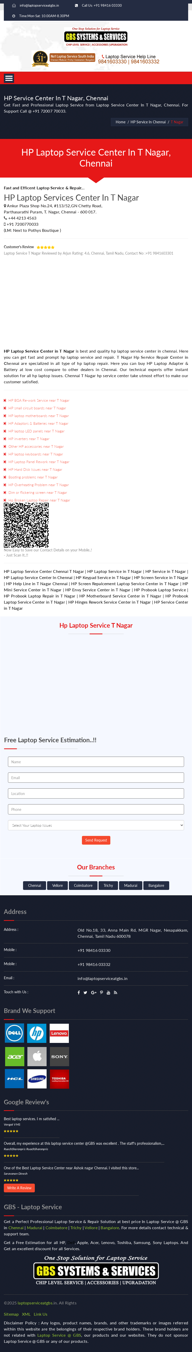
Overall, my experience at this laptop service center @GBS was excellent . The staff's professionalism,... (84, 1143)
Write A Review (19, 1188)
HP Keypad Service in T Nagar (103, 577)
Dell (71, 1242)
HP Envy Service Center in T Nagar (98, 589)
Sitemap (11, 1314)
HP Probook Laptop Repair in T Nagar (39, 595)
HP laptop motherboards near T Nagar (38, 415)
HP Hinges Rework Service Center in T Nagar (109, 601)
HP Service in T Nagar (165, 571)
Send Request (96, 840)
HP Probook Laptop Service (160, 589)
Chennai (34, 885)
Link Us (40, 1314)
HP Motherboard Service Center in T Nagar (120, 595)
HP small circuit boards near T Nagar (37, 408)
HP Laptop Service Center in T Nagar (39, 350)
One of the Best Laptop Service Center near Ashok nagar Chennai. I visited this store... (71, 1168)
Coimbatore (83, 885)
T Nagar (177, 122)
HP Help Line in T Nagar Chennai (37, 583)
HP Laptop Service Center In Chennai (38, 577)
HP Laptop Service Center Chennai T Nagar (44, 571)
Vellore (57, 885)
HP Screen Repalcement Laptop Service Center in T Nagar (125, 583)
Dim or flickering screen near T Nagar (37, 492)
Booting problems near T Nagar (33, 477)
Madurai (130, 885)
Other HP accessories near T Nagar (36, 446)
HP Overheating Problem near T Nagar (38, 485)
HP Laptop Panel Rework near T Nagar (38, 462)
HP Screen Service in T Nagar (161, 577)
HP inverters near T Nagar (28, 439)
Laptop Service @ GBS (59, 1335)
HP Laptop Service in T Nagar (114, 571)
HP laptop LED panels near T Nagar (36, 431)
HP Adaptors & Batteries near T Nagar (38, 423)
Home (120, 122)
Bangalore (156, 885)
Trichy (108, 885)
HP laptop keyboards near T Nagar (35, 454)
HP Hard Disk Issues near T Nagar (35, 469)
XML (26, 1314)
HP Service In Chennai (148, 122)
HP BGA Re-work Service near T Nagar (38, 400)
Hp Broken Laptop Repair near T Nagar (39, 500)
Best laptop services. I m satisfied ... (31, 1119)
